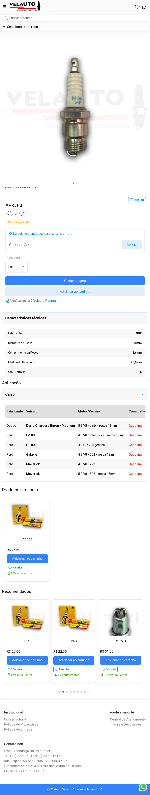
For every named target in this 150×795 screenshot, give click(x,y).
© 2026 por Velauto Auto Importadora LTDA (75, 789)
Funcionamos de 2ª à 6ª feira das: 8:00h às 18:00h (42, 766)
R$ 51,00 (107, 651)
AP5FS (27, 540)
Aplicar (132, 244)
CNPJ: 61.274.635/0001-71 (25, 771)
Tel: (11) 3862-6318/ (20, 756)
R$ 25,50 (13, 550)
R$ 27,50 (16, 213)
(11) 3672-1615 (48, 756)
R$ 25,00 (13, 651)
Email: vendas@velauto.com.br (27, 751)
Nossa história (15, 719)
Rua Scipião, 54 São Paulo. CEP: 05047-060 (36, 761)
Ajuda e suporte (122, 712)
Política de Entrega (18, 729)
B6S (74, 641)
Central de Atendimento (128, 719)
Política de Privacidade (21, 724)
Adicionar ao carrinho (75, 291)
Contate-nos (13, 744)
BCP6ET (120, 641)
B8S (27, 641)
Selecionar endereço (22, 27)
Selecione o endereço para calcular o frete (42, 234)
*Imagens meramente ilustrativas (19, 187)
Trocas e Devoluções (126, 724)
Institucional (13, 712)
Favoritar (139, 199)
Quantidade (13, 258)
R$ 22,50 (60, 651)
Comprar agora (75, 281)
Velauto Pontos (22, 573)
